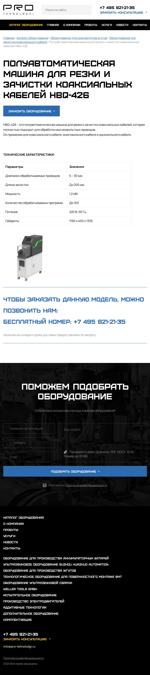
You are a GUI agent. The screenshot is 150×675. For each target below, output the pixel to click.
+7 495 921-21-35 (117, 7)
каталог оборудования (26, 24)
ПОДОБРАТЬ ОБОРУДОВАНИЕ (75, 471)
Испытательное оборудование (30, 595)
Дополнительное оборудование (30, 613)
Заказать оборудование (31, 111)
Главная (8, 38)
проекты (90, 24)
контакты (140, 24)
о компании (71, 24)
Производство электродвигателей (33, 601)
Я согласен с (78, 485)
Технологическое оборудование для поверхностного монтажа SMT (62, 576)
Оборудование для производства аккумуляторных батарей (56, 558)
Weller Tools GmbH (20, 589)
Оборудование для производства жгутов (79, 38)
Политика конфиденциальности (23, 658)
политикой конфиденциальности (86, 485)
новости (122, 24)
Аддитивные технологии (24, 607)
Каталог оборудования (32, 38)
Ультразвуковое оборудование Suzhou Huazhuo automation (55, 564)
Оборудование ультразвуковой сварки (37, 582)
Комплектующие (17, 619)
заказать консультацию (121, 12)
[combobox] (7, 443)
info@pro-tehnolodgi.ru (19, 646)
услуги (107, 24)
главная (53, 24)
